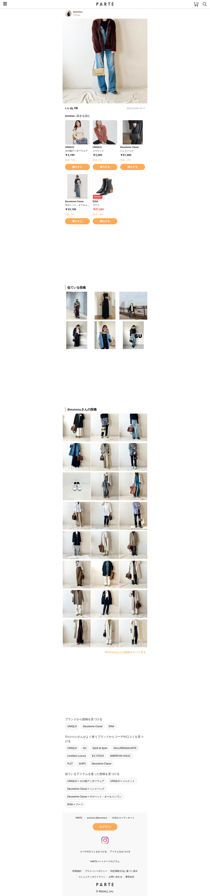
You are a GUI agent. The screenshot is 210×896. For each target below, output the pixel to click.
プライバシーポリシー (96, 870)
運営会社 (129, 876)
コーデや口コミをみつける (93, 851)
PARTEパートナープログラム (105, 861)
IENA (111, 726)
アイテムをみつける (120, 851)
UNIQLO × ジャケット (122, 781)
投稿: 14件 (98, 214)
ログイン (105, 827)
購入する (77, 167)
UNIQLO (72, 726)
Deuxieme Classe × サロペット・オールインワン (94, 796)
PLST (70, 763)
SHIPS (82, 763)
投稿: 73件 (70, 159)
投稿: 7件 (69, 214)
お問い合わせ (115, 876)
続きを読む (83, 116)
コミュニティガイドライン (91, 876)
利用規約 (76, 870)
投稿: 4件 (97, 159)
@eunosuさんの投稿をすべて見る (125, 652)
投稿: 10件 (125, 159)
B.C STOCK (98, 756)
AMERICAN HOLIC (120, 756)
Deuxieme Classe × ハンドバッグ (85, 789)
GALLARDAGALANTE (125, 748)
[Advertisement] (95, 254)
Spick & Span (99, 748)
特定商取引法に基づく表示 (124, 870)
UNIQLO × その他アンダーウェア (85, 781)
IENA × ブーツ (75, 804)
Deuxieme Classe (93, 726)
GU (85, 748)
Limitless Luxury (76, 756)
